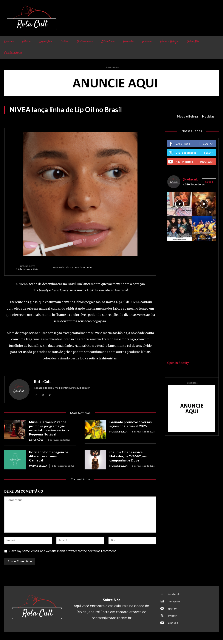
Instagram (173, 600)
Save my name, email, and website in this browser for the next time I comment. (62, 550)
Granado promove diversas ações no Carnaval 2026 (129, 424)
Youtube (172, 621)
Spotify (171, 607)
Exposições (36, 439)
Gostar (208, 143)
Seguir (208, 152)
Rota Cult (42, 381)
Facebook (173, 593)
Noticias (208, 116)
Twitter (171, 614)
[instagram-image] (179, 204)
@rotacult (190, 179)
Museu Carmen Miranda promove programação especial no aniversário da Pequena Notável (52, 427)
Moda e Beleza (187, 116)
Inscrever (206, 161)
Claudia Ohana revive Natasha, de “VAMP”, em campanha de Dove (132, 455)
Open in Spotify (178, 363)
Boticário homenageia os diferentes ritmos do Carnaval (51, 453)
